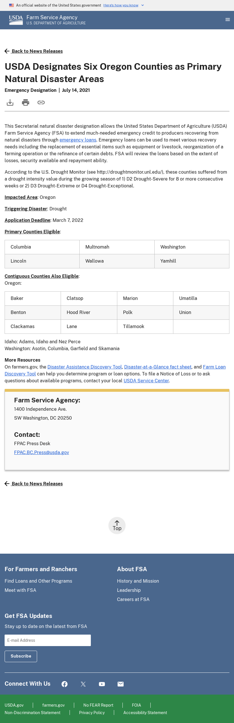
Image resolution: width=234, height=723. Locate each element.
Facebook (64, 684)
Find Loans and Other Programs (38, 581)
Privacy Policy (92, 712)
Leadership (129, 590)
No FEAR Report (98, 705)
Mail (120, 684)
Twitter (83, 684)
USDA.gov (14, 705)
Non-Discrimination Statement (32, 712)
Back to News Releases (34, 51)
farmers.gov (53, 705)
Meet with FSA (20, 590)
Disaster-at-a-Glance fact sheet (157, 367)
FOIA (136, 705)
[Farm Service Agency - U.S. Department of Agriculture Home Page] (56, 20)
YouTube (102, 684)
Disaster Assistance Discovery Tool (84, 367)
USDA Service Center (146, 380)
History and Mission (138, 581)
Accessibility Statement (145, 712)
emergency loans (78, 140)
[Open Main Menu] (227, 20)
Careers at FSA (133, 599)
